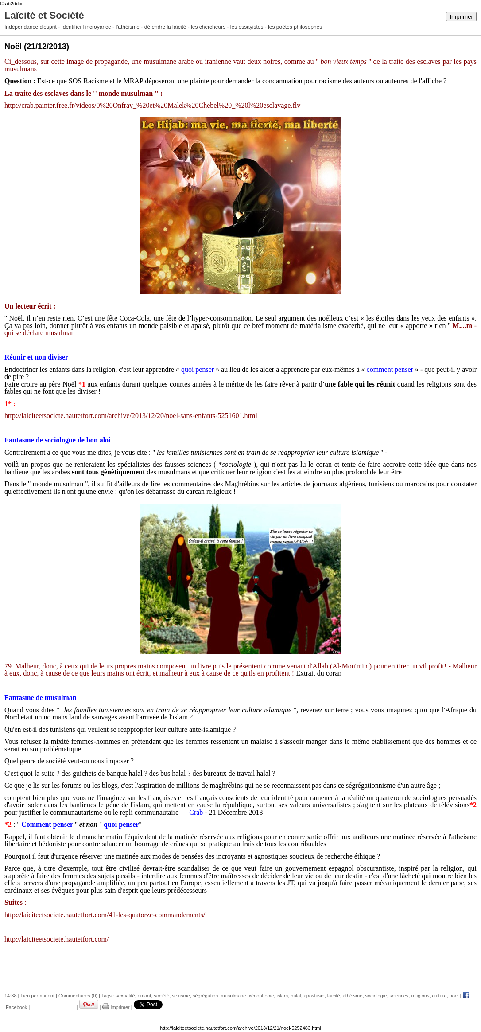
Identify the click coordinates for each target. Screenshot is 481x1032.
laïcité (333, 995)
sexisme (181, 995)
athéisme (353, 995)
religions (420, 995)
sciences (399, 995)
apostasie (314, 995)
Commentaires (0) (77, 995)
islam (282, 995)
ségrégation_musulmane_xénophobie (233, 995)
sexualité (125, 995)
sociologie (376, 995)
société (161, 995)
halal (296, 995)
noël (454, 995)
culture (439, 995)
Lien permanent (37, 995)
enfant (144, 995)
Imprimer (461, 16)
